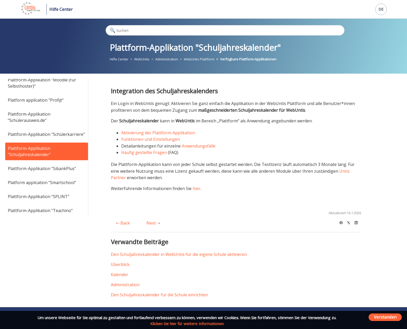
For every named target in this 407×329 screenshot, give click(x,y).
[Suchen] (225, 30)
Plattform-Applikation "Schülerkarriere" (46, 134)
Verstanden (385, 317)
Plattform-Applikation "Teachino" (40, 210)
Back (123, 223)
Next (153, 223)
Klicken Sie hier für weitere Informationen (187, 323)
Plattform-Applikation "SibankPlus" (42, 168)
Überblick (120, 264)
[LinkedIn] (358, 222)
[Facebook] (343, 222)
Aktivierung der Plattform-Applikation (158, 133)
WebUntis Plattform (199, 59)
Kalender (119, 274)
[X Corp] (350, 222)
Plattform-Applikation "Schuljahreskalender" (29, 151)
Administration (166, 59)
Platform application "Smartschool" (42, 182)
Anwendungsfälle (198, 146)
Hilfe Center (61, 9)
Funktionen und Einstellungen (150, 139)
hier (196, 188)
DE (380, 9)
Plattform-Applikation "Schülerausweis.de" (29, 117)
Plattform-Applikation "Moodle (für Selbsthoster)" (42, 83)
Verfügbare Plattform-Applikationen (248, 59)
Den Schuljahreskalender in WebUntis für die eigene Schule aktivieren (179, 254)
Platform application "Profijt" (36, 100)
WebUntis (142, 59)
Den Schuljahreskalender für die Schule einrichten (159, 295)
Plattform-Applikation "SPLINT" (38, 196)
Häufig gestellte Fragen (144, 152)
